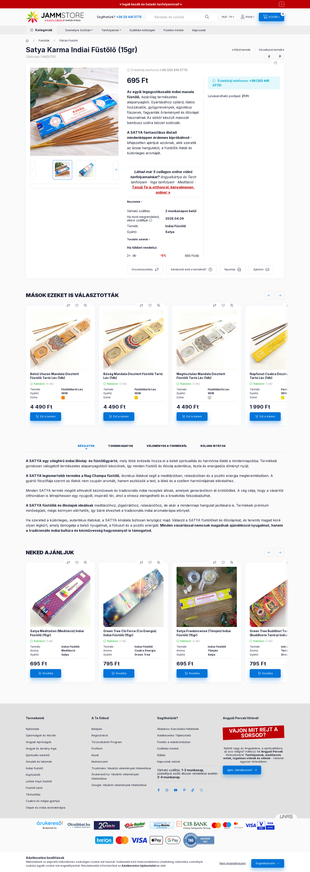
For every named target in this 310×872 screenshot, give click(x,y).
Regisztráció (99, 735)
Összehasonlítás (142, 269)
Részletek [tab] (86, 445)
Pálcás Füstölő (68, 40)
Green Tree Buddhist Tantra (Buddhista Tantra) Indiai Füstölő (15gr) (279, 633)
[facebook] (269, 56)
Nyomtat (230, 269)
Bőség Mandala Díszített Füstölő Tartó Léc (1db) (133, 376)
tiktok (193, 790)
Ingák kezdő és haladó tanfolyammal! (150, 4)
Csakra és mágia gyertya (43, 801)
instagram (167, 790)
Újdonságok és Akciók (41, 735)
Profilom (96, 748)
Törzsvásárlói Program (106, 742)
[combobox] (182, 17)
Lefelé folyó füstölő (39, 781)
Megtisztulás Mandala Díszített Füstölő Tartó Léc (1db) (201, 376)
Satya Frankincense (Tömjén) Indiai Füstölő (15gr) (204, 633)
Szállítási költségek (142, 30)
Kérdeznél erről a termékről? (188, 269)
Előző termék (242, 49)
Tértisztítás (33, 794)
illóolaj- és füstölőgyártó (96, 461)
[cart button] (271, 17)
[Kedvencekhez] (275, 63)
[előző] (269, 295)
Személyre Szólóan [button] (78, 30)
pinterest (184, 790)
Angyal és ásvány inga (41, 748)
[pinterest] (280, 56)
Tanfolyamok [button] (110, 30)
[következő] (280, 295)
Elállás (161, 755)
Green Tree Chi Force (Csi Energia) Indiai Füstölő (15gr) (129, 633)
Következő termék (271, 49)
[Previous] (33, 169)
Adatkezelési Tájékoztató (174, 735)
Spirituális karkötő (38, 755)
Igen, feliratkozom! (239, 770)
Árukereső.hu (50, 828)
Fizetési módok (174, 30)
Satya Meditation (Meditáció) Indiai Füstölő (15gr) (57, 633)
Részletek (133, 201)
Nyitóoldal (32, 729)
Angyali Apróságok (38, 742)
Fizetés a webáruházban (174, 742)
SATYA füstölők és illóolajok (53, 505)
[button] (41, 30)
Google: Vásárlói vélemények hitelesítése (119, 785)
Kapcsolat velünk (168, 761)
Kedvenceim (99, 761)
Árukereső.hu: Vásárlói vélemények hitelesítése (115, 776)
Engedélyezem (265, 863)
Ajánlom (258, 269)
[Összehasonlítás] (68, 305)
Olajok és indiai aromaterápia (45, 807)
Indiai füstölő (34, 768)
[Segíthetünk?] (207, 17)
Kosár (95, 755)
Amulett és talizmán (39, 761)
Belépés (96, 729)
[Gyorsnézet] (85, 305)
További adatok (137, 239)
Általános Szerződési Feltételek (178, 729)
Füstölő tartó (34, 787)
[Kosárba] (45, 673)
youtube (175, 790)
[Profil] (247, 17)
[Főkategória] (27, 41)
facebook (158, 790)
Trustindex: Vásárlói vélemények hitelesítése (121, 768)
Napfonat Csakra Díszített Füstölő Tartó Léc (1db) (276, 376)
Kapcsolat (199, 30)
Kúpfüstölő (33, 774)
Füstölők (44, 40)
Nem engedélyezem (233, 863)
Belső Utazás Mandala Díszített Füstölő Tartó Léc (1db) (54, 376)
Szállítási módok (168, 748)
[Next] (115, 169)
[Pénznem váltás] (227, 17)
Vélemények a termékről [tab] (167, 445)
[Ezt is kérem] (45, 416)
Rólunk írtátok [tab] (213, 445)
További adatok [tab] (120, 445)
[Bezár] (281, 4)
